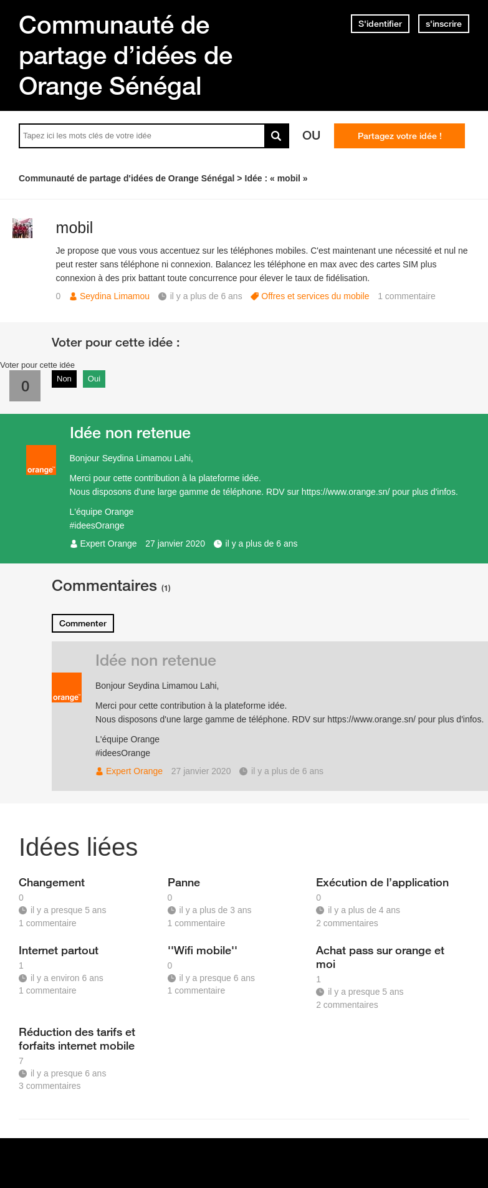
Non (64, 378)
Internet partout (58, 950)
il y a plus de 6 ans (262, 543)
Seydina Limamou (115, 296)
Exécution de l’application (382, 882)
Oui (94, 378)
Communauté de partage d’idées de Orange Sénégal (125, 55)
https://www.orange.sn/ (346, 492)
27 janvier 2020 (175, 543)
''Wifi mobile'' (202, 950)
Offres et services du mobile (315, 296)
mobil (74, 227)
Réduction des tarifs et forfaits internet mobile (77, 1038)
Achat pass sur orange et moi (380, 956)
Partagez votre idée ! (400, 135)
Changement (52, 882)
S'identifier (380, 23)
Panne (184, 882)
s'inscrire (444, 23)
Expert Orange (108, 543)
